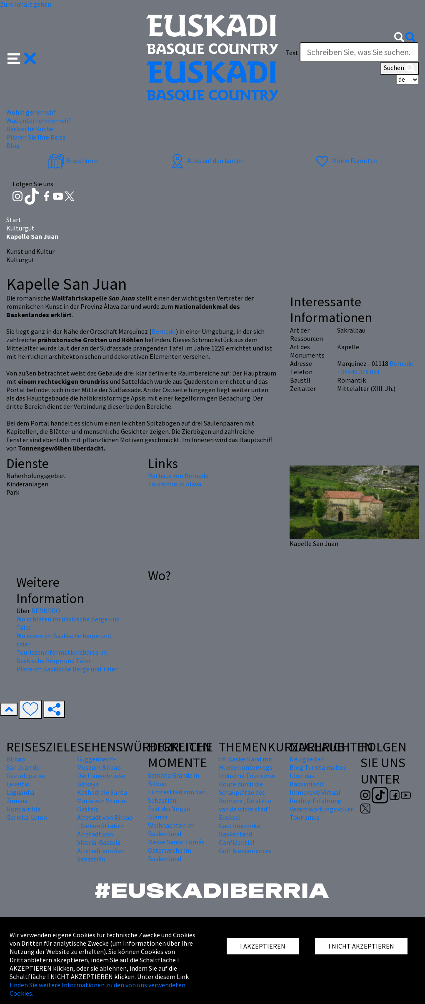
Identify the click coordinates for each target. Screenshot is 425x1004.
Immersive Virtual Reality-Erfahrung (316, 796)
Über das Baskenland (306, 779)
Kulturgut (20, 228)
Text (291, 52)
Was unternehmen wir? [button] (39, 120)
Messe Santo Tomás (176, 842)
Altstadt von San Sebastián (101, 854)
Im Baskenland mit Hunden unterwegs (246, 763)
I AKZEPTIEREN (262, 946)
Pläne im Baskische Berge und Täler (67, 669)
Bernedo (164, 331)
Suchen (399, 68)
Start (13, 219)
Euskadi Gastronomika (239, 821)
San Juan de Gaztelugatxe (25, 771)
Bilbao (15, 759)
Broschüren (73, 160)
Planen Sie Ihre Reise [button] (36, 137)
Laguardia (20, 792)
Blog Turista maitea (318, 767)
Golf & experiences (245, 850)
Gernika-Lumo (26, 817)
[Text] (359, 52)
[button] (22, 57)
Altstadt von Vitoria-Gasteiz (98, 838)
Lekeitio (18, 784)
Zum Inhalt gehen (25, 4)
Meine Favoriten (346, 160)
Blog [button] (13, 145)
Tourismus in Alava (174, 484)
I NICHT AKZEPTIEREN (361, 946)
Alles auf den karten (206, 160)
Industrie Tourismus (247, 775)
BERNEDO (45, 610)
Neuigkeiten (307, 759)
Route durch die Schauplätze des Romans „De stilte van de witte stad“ (245, 796)
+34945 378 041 (358, 372)
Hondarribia (23, 809)
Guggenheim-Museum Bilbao (99, 763)
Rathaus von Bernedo (178, 475)
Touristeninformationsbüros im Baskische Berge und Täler (62, 656)
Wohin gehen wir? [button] (31, 112)
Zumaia (17, 800)
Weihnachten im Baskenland (171, 829)
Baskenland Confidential (237, 838)
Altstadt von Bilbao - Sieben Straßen (105, 821)
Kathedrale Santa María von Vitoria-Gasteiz (102, 800)
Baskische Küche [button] (29, 129)
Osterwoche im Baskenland (169, 854)
